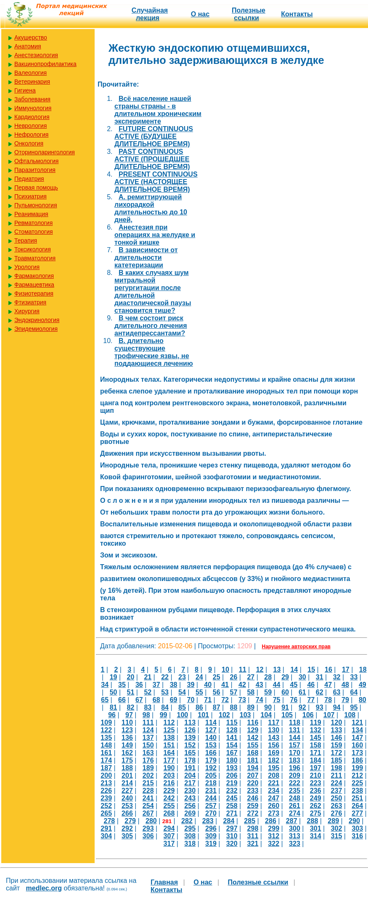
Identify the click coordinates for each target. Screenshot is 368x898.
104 (266, 714)
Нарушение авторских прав (296, 647)
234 (273, 790)
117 (273, 722)
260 (273, 805)
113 (190, 722)
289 (333, 820)
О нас (200, 14)
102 (224, 714)
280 (151, 820)
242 (169, 798)
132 (315, 730)
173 (357, 752)
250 (336, 798)
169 (273, 752)
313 (294, 836)
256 (190, 805)
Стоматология (33, 231)
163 (148, 752)
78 (328, 699)
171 (315, 752)
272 (253, 813)
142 (253, 737)
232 (232, 790)
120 (336, 722)
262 (315, 805)
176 (148, 760)
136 (127, 737)
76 (294, 699)
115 (232, 722)
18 (363, 669)
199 (357, 767)
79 (345, 699)
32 (337, 677)
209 (294, 775)
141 (232, 737)
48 (345, 684)
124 (148, 730)
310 (232, 836)
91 (285, 707)
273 (273, 813)
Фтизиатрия (30, 302)
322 (273, 843)
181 (253, 760)
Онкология (28, 143)
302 (336, 828)
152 (190, 745)
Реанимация (31, 214)
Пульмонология (35, 205)
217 (190, 783)
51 (131, 692)
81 (113, 707)
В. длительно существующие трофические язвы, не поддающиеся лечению (153, 352)
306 (148, 836)
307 (169, 836)
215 (148, 783)
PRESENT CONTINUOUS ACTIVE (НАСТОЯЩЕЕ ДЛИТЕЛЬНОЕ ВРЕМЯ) (156, 182)
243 (190, 798)
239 (106, 798)
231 (211, 790)
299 (273, 828)
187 (106, 767)
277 (357, 813)
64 (354, 692)
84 (165, 707)
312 (273, 836)
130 (273, 730)
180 (232, 760)
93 (319, 707)
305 (127, 836)
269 (190, 813)
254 (148, 805)
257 (211, 805)
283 (208, 820)
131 (294, 730)
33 (354, 677)
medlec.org (44, 888)
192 (211, 767)
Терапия (25, 240)
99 (163, 714)
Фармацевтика (34, 284)
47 (328, 684)
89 (250, 707)
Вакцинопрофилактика (45, 64)
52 (147, 692)
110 (127, 722)
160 (357, 745)
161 (106, 752)
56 (216, 692)
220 (253, 783)
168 (253, 752)
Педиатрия (29, 178)
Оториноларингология (44, 152)
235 (294, 790)
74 (259, 699)
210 (315, 775)
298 (253, 828)
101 (203, 714)
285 (249, 820)
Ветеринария (32, 81)
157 (294, 745)
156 (273, 745)
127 (211, 730)
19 (113, 677)
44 (277, 684)
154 (232, 745)
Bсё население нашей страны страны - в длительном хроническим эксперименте (157, 110)
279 (130, 820)
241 (148, 798)
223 (315, 783)
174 (106, 760)
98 (146, 714)
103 (245, 714)
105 (287, 714)
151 (169, 745)
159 (336, 745)
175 (127, 760)
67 (139, 699)
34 (105, 684)
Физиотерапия (33, 293)
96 (112, 714)
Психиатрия (30, 196)
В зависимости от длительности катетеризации (145, 257)
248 (294, 798)
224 (336, 783)
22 (165, 677)
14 (294, 669)
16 (328, 669)
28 (268, 677)
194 (253, 767)
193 (232, 767)
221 (273, 783)
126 (190, 730)
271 (232, 813)
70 (190, 699)
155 (253, 745)
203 (169, 775)
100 (182, 714)
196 (294, 767)
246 (253, 798)
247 (273, 798)
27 (250, 677)
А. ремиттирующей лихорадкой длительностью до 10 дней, (150, 208)
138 (169, 737)
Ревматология (33, 222)
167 (232, 752)
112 (169, 722)
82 (131, 707)
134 (357, 730)
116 (253, 722)
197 (315, 767)
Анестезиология (36, 55)
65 (105, 699)
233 (253, 790)
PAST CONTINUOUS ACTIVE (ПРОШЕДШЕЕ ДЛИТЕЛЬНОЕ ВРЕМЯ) (152, 159)
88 (234, 707)
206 (232, 775)
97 (129, 714)
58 (250, 692)
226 (106, 790)
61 (302, 692)
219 (232, 783)
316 (357, 836)
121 (357, 722)
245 (232, 798)
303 (357, 828)
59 (268, 692)
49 (362, 684)
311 (253, 836)
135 (106, 737)
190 (169, 767)
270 (211, 813)
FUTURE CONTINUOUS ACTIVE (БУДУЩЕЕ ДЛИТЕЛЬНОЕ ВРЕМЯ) (153, 136)
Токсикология (32, 249)
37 (156, 684)
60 (285, 692)
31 (319, 677)
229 (169, 790)
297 (232, 828)
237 (336, 790)
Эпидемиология (36, 328)
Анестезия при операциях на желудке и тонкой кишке (154, 235)
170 (294, 752)
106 (308, 714)
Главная (164, 882)
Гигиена (25, 90)
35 (122, 684)
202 (148, 775)
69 (173, 699)
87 (216, 707)
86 (199, 707)
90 (268, 707)
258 (232, 805)
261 (294, 805)
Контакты (296, 14)
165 (190, 752)
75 (277, 699)
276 (336, 813)
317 (169, 843)
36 (139, 684)
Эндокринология (36, 320)
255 (169, 805)
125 (169, 730)
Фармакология (34, 275)
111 (148, 722)
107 (329, 714)
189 (148, 767)
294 (169, 828)
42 (242, 684)
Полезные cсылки (248, 14)
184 (315, 760)
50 (113, 692)
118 (294, 722)
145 (315, 737)
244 (211, 798)
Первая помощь (36, 187)
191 (190, 767)
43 (259, 684)
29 (285, 677)
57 (234, 692)
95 (354, 707)
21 (147, 677)
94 (337, 707)
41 (225, 684)
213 (106, 783)
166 (211, 752)
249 (315, 798)
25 (216, 677)
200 (106, 775)
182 (273, 760)
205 (211, 775)
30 (302, 677)
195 (273, 767)
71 (208, 699)
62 (319, 692)
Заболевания (32, 99)
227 (127, 790)
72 (225, 699)
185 (336, 760)
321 (253, 843)
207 (253, 775)
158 (315, 745)
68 (156, 699)
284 (229, 820)
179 (211, 760)
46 (311, 684)
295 (190, 828)
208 (273, 775)
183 (294, 760)
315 (336, 836)
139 (190, 737)
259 (253, 805)
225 (357, 783)
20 (131, 677)
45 (294, 684)
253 (127, 805)
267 (148, 813)
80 (362, 699)
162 (127, 752)
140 (211, 737)
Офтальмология (36, 161)
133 (336, 730)
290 (354, 820)
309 (211, 836)
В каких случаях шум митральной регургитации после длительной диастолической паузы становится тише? (152, 291)
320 (232, 843)
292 (127, 828)
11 (242, 669)
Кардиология (32, 117)
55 (199, 692)
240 (127, 798)
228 (148, 790)
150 (148, 745)
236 (315, 790)
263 (336, 805)
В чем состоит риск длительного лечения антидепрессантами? (150, 325)
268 (169, 813)
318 (190, 843)
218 (211, 783)
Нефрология (31, 134)
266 (127, 813)
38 (173, 684)
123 (127, 730)
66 (122, 699)
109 (106, 722)
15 (311, 669)
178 (190, 760)
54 (182, 692)
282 (187, 820)
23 (182, 677)
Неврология (30, 125)
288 (312, 820)
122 (106, 730)
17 (345, 669)
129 (253, 730)
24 (199, 677)
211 (336, 775)
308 (190, 836)
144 (294, 737)
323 (294, 843)
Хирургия (27, 311)
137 (148, 737)
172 (336, 752)
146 (336, 737)
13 (277, 669)
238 (357, 790)
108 (350, 714)
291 (106, 828)
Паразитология (35, 169)
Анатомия (27, 46)
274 (294, 813)
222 (294, 783)
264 (357, 805)
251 (357, 798)
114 (211, 722)
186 (357, 760)
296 (211, 828)
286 (270, 820)
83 (147, 707)
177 (169, 760)
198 (336, 767)
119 (315, 722)
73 (242, 699)
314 (315, 836)
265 (106, 813)
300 (294, 828)
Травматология (35, 258)
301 (315, 828)
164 (169, 752)
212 (357, 775)
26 (234, 677)
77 (311, 699)
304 (106, 836)
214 (127, 783)
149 (127, 745)
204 (190, 775)
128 (232, 730)
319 (211, 843)
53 (165, 692)
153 (211, 745)
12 (260, 669)
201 (127, 775)
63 (337, 692)
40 (208, 684)
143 (273, 737)
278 (109, 820)
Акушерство (30, 37)
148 (106, 745)
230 (190, 790)
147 (357, 737)
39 (190, 684)
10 (225, 669)
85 (182, 707)
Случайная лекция (150, 14)
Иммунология (32, 108)
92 (302, 707)
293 (148, 828)
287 (291, 820)
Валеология (30, 72)
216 (169, 783)
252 (106, 805)
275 (315, 813)
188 (127, 767)
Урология (27, 267)
